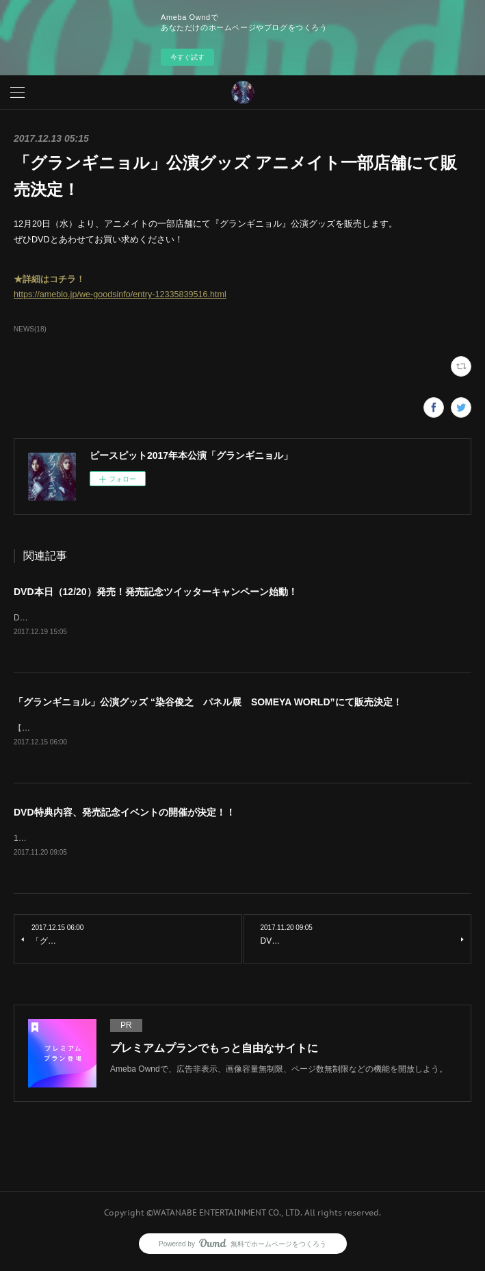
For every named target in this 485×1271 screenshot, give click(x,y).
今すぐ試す (187, 57)
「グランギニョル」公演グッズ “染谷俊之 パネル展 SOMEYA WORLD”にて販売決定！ (208, 702)
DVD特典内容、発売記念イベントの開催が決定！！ (124, 814)
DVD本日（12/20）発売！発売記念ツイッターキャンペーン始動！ (156, 591)
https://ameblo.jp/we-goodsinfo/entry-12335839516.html (120, 294)
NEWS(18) (30, 329)
